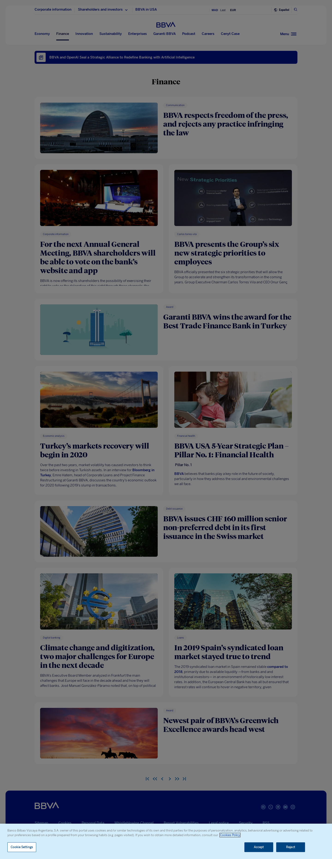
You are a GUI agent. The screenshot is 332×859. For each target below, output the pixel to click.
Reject (290, 847)
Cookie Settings (22, 847)
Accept (259, 847)
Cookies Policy (230, 835)
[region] (166, 841)
